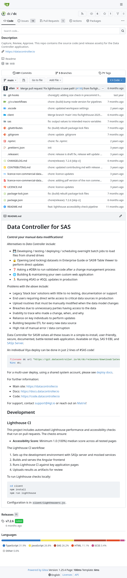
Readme (8, 58)
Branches (63, 73)
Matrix (81, 403)
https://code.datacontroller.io (40, 396)
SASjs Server (15, 343)
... (103, 88)
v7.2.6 (10, 521)
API (77, 574)
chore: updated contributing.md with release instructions (81, 167)
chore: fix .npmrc (57, 141)
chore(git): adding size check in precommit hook (76, 95)
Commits (22, 73)
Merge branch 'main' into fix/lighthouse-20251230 (77, 114)
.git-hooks (13, 95)
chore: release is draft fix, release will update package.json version (86, 154)
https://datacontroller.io (42, 386)
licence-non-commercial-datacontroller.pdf (25, 180)
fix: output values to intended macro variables (74, 121)
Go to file (37, 80)
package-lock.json (17, 193)
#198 (79, 88)
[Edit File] (120, 216)
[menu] (54, 575)
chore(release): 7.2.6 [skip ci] (64, 160)
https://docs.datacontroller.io (40, 391)
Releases (7, 514)
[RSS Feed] (82, 13)
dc (9, 13)
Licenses (67, 574)
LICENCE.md (14, 187)
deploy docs (104, 372)
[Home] (7, 4)
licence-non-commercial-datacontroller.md (25, 174)
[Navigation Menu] (121, 4)
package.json (15, 200)
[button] (24, 80)
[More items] (123, 21)
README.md (14, 206)
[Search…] (123, 30)
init (50, 147)
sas (9, 121)
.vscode (11, 108)
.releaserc (13, 154)
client (10, 114)
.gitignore (13, 134)
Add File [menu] (55, 80)
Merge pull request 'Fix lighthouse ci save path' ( (48, 88)
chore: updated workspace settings (68, 108)
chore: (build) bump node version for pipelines (75, 101)
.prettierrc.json (16, 147)
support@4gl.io (45, 403)
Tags (105, 73)
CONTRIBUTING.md (19, 167)
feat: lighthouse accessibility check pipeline (73, 206)
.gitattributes (15, 128)
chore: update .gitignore (62, 134)
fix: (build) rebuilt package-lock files (68, 128)
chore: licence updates (61, 174)
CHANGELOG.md (17, 160)
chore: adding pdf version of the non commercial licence (80, 180)
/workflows (17, 101)
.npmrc (11, 141)
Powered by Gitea (38, 570)
